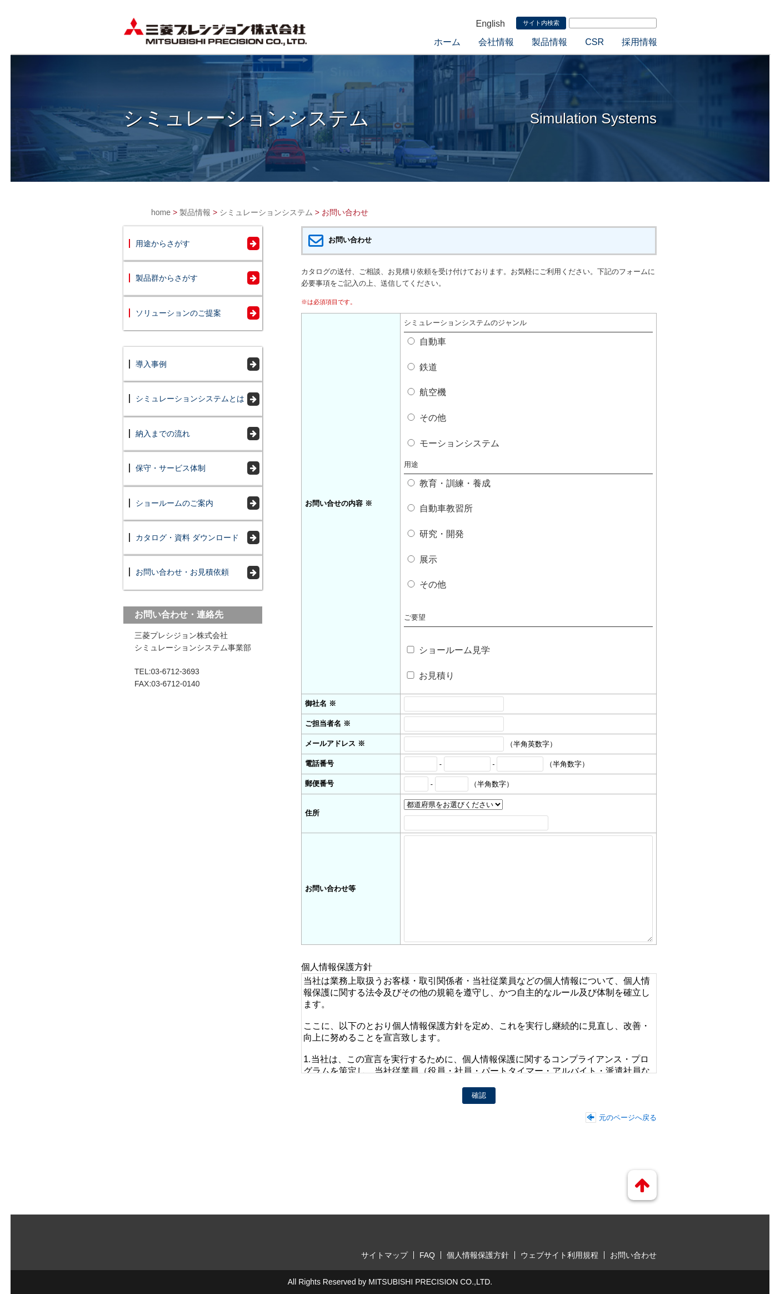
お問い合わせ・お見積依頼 (182, 572)
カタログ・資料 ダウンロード (187, 537)
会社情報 (496, 42)
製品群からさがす (167, 277)
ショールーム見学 (448, 650)
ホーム (447, 42)
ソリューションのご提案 (178, 312)
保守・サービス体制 (171, 468)
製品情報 (549, 42)
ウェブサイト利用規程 (559, 1255)
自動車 (426, 341)
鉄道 (422, 367)
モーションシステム (453, 443)
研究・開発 (435, 534)
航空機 (426, 392)
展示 (422, 559)
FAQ (427, 1255)
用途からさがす (163, 243)
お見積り (430, 675)
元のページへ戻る (628, 1117)
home (161, 212)
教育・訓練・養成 (449, 483)
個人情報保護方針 (478, 1255)
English (490, 23)
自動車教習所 (440, 508)
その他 (426, 417)
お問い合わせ (633, 1255)
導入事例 (151, 364)
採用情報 (639, 42)
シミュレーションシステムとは (190, 398)
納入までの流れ (163, 433)
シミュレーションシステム (266, 212)
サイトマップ (384, 1255)
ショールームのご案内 (174, 503)
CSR (594, 42)
